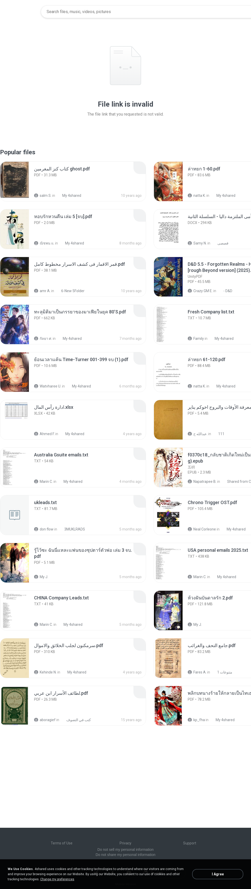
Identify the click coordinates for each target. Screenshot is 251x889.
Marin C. (43, 481)
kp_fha (196, 720)
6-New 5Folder (70, 291)
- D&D (225, 291)
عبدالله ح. (197, 434)
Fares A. (197, 672)
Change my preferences (57, 879)
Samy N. (197, 243)
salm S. (42, 195)
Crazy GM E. (200, 291)
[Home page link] (20, 11)
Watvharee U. (47, 386)
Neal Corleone (202, 529)
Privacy (125, 843)
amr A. (42, 291)
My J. (41, 577)
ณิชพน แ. (44, 243)
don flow (44, 529)
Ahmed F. (44, 434)
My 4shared (69, 195)
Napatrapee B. (202, 481)
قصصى (220, 243)
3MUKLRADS (72, 529)
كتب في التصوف (76, 720)
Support (189, 843)
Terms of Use (61, 843)
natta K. (197, 195)
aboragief (45, 720)
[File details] (20, 181)
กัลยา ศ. (43, 338)
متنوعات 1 (222, 672)
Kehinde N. (45, 672)
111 (218, 434)
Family (196, 338)
